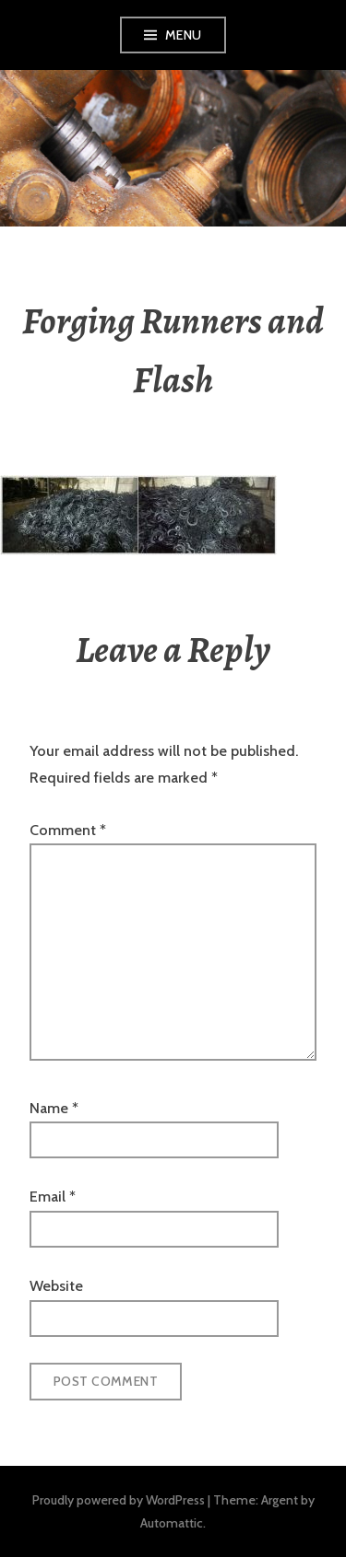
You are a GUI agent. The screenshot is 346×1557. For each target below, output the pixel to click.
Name (54, 1108)
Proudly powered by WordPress (118, 1500)
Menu (183, 35)
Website (56, 1286)
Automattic (171, 1523)
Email (53, 1196)
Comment (68, 830)
